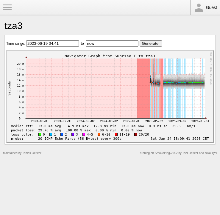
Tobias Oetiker (31, 153)
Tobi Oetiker (190, 153)
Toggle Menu (7, 7)
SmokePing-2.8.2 (166, 153)
